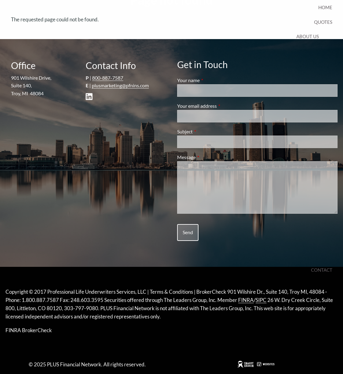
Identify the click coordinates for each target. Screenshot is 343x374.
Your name (210, 80)
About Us (307, 36)
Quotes (323, 22)
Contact (321, 270)
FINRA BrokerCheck (28, 330)
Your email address (219, 106)
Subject (207, 131)
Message (208, 157)
